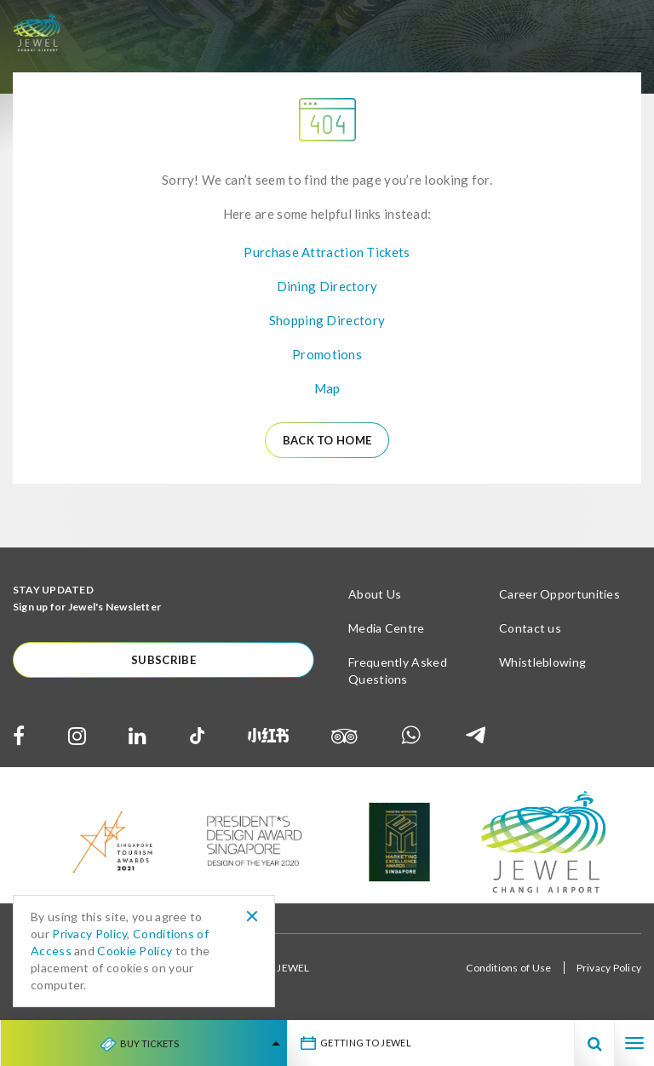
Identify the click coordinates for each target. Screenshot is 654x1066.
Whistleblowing (542, 662)
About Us (374, 594)
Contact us (530, 628)
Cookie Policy (134, 950)
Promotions (327, 354)
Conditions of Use (508, 967)
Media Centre (386, 628)
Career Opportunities (559, 594)
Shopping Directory (327, 320)
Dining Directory (327, 286)
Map (327, 388)
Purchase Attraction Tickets (327, 252)
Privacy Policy (609, 967)
